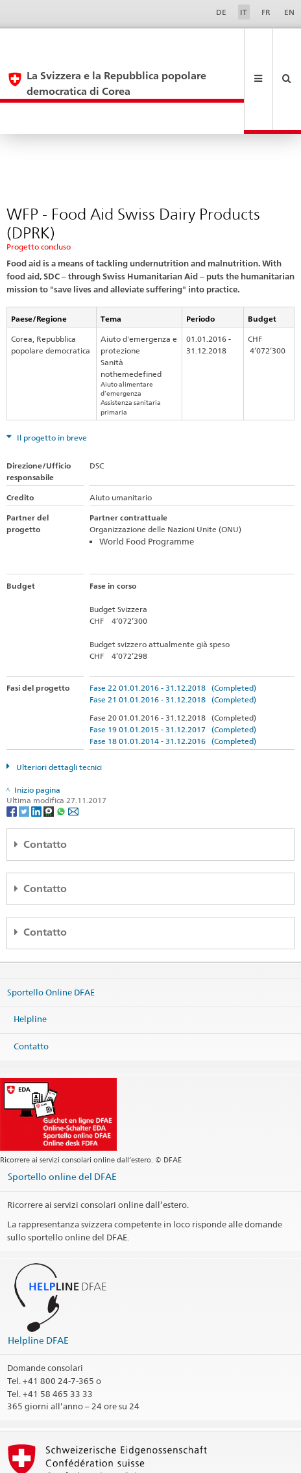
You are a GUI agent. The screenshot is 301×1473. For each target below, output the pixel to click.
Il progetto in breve (51, 376)
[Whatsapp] (62, 749)
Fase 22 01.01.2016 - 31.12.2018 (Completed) (173, 626)
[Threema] (49, 749)
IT (243, 12)
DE (221, 12)
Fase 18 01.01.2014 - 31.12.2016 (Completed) (173, 679)
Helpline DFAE (38, 1278)
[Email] (73, 749)
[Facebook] (12, 749)
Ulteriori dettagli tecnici (58, 705)
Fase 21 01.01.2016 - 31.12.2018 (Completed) (173, 638)
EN (289, 12)
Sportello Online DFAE (51, 930)
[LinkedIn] (37, 749)
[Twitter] (25, 749)
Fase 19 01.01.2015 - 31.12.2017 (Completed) (173, 667)
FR (266, 12)
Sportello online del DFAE (62, 1114)
